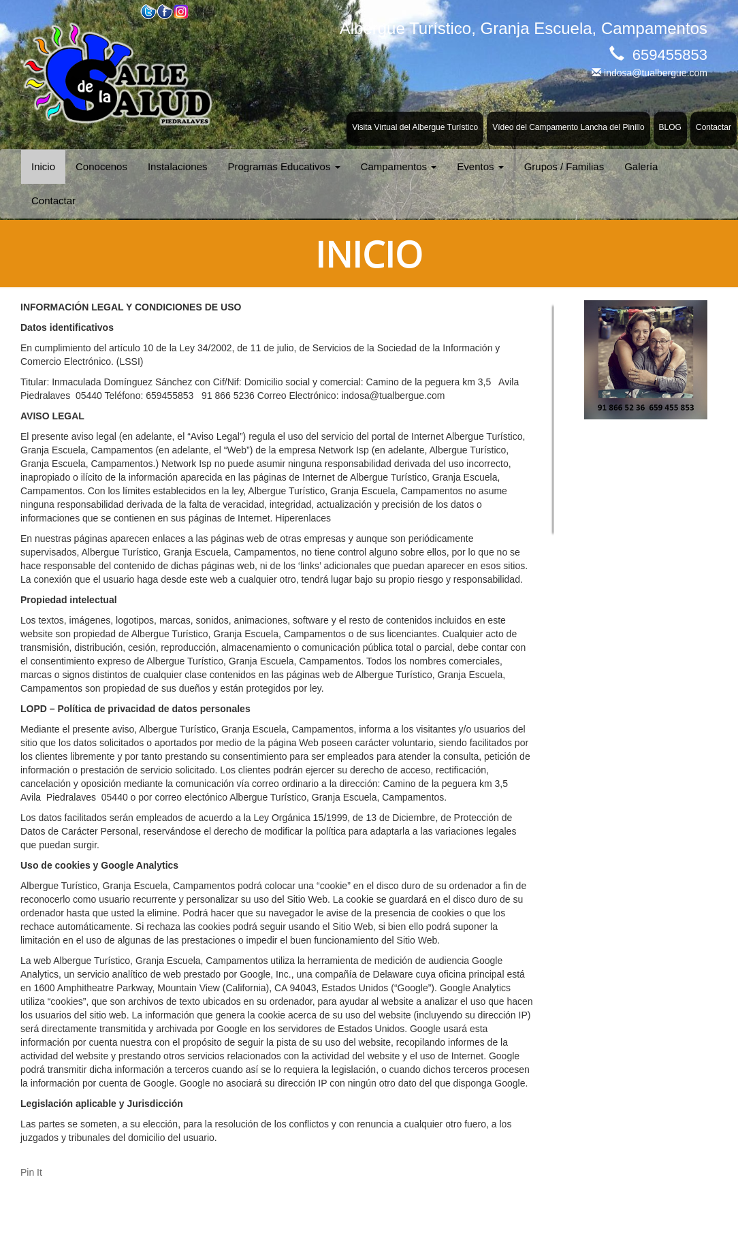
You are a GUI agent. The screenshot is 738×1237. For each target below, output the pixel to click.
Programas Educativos (283, 166)
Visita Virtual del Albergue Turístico (415, 127)
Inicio (43, 166)
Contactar (713, 127)
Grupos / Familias (564, 166)
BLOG (670, 127)
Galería (641, 166)
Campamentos (399, 166)
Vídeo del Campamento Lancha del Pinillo (568, 127)
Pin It (31, 1172)
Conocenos (101, 166)
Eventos (480, 166)
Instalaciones (178, 166)
